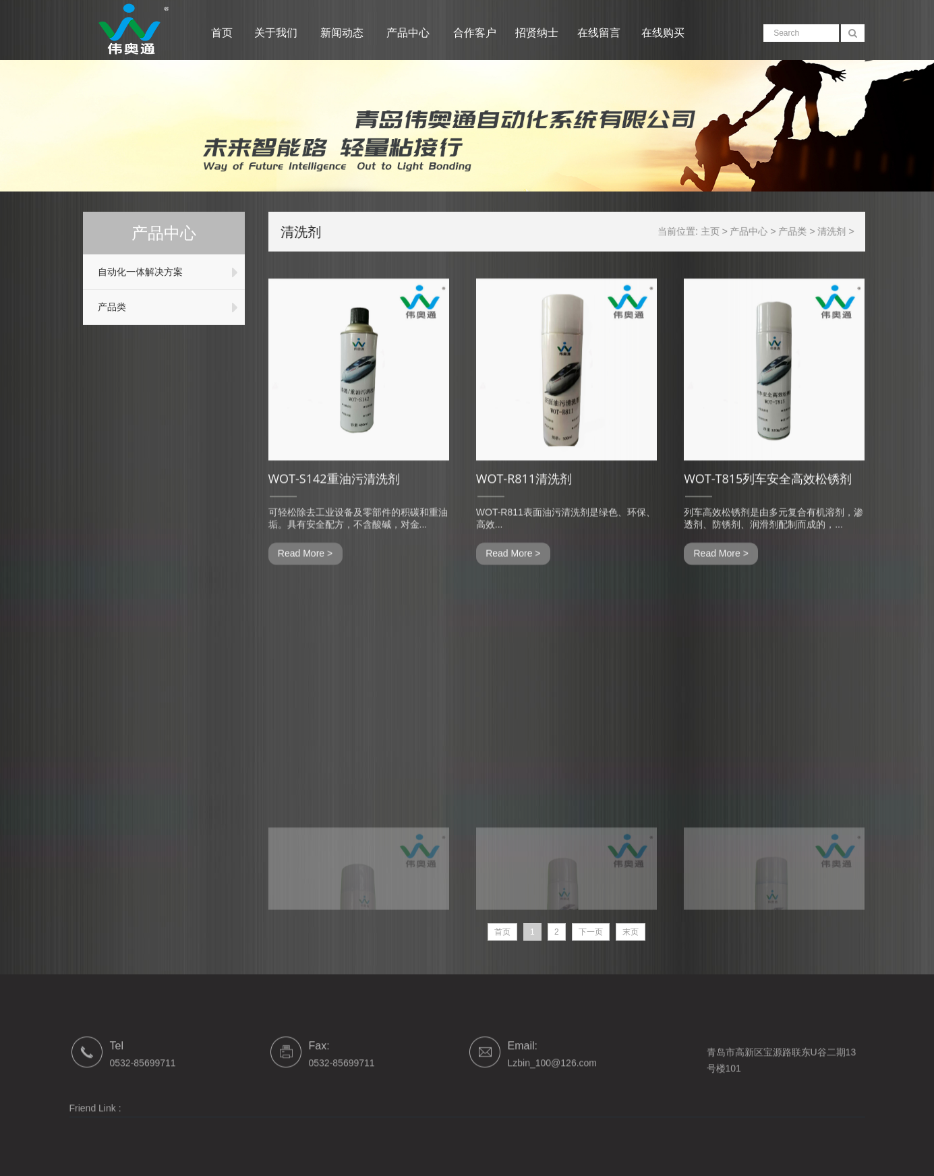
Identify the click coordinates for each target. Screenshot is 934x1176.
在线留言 (598, 32)
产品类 (109, 306)
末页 (630, 932)
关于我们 (277, 32)
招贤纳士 (536, 32)
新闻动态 (343, 32)
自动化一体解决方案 (137, 271)
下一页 (591, 932)
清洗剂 (839, 231)
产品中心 (409, 32)
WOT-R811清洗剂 (524, 496)
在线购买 (662, 32)
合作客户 (474, 32)
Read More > (305, 571)
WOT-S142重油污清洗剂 (334, 496)
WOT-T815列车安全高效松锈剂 (768, 496)
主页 (717, 231)
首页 (222, 32)
